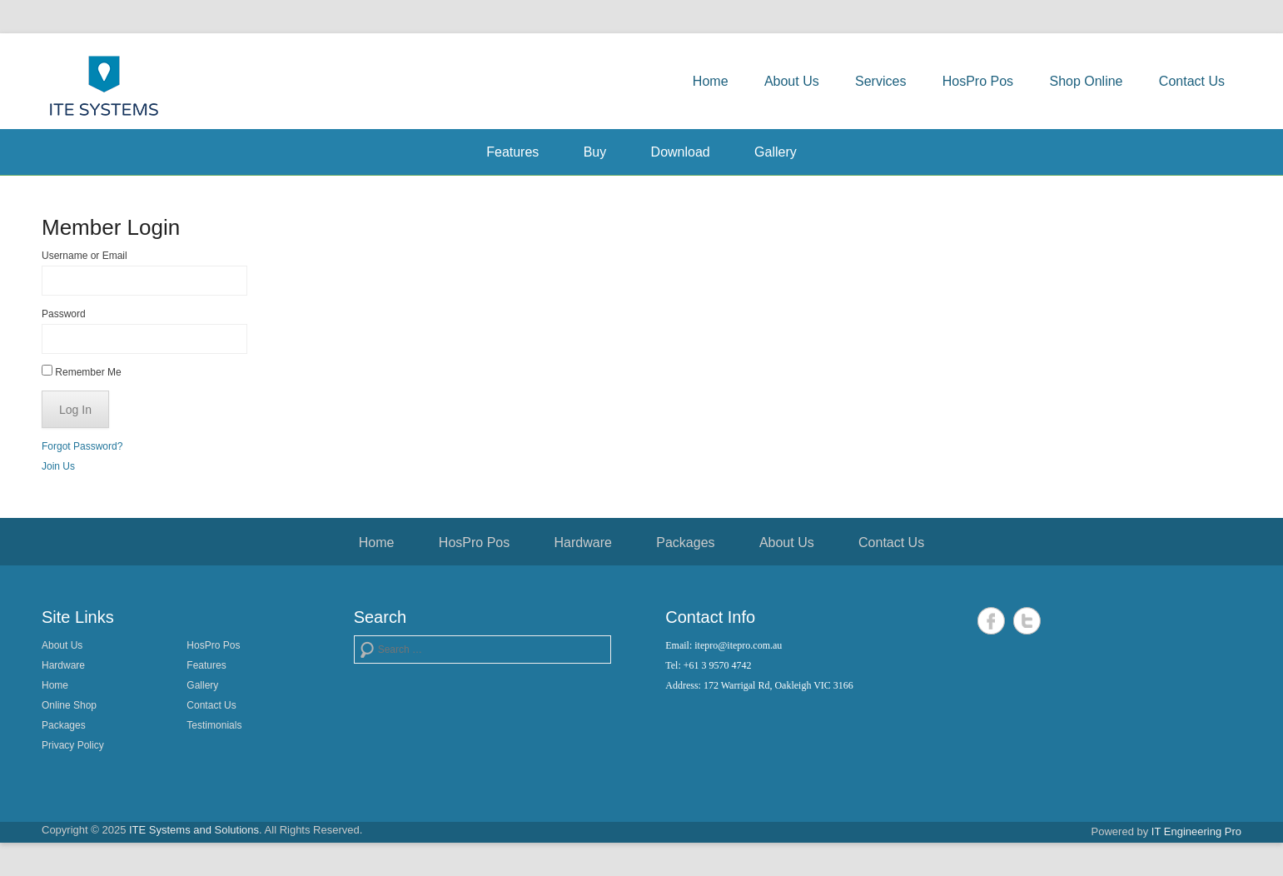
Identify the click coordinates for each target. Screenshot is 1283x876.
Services (880, 81)
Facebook (991, 621)
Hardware (583, 542)
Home (711, 81)
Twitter (1027, 621)
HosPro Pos (977, 81)
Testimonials (213, 725)
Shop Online (1085, 81)
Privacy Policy (73, 745)
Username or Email (84, 255)
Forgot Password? (82, 446)
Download (680, 152)
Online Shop (69, 705)
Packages (685, 542)
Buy (595, 152)
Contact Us (1192, 81)
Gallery (775, 152)
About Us (791, 81)
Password (64, 314)
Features (512, 152)
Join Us (58, 466)
